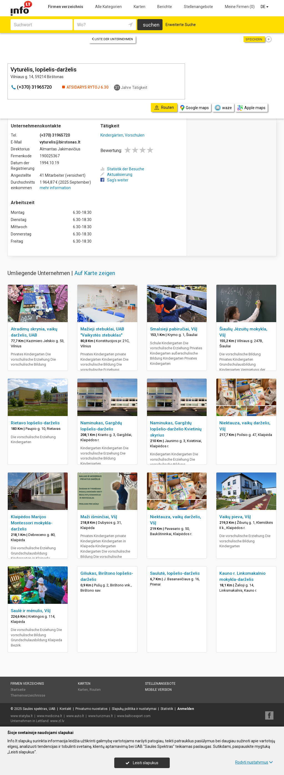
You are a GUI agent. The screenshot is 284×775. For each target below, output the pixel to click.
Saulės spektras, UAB (39, 709)
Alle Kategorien (108, 6)
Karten (139, 6)
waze (223, 107)
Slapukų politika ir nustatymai (134, 709)
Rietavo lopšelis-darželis (35, 422)
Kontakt (65, 709)
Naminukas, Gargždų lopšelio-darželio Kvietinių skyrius (176, 429)
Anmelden (185, 709)
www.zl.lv (57, 721)
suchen (151, 25)
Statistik (167, 709)
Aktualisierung (116, 174)
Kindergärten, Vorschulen (122, 135)
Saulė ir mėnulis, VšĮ (30, 610)
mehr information (55, 188)
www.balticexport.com (134, 716)
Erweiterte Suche (181, 24)
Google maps (194, 108)
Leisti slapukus (142, 763)
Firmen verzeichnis (65, 6)
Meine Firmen (240, 6)
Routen (95, 690)
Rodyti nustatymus (254, 762)
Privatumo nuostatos (91, 709)
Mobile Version (158, 690)
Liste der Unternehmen (112, 39)
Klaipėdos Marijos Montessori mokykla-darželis (31, 523)
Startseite (18, 690)
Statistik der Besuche (122, 169)
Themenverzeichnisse (28, 695)
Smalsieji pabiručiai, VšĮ (173, 329)
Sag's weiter (114, 180)
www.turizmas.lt (100, 716)
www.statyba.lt (22, 716)
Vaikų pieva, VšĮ (235, 516)
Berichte (164, 6)
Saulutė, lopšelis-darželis (175, 573)
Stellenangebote (198, 6)
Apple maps (251, 108)
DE (265, 6)
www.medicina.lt (49, 716)
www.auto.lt (75, 716)
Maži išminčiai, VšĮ (98, 516)
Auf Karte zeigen (94, 273)
